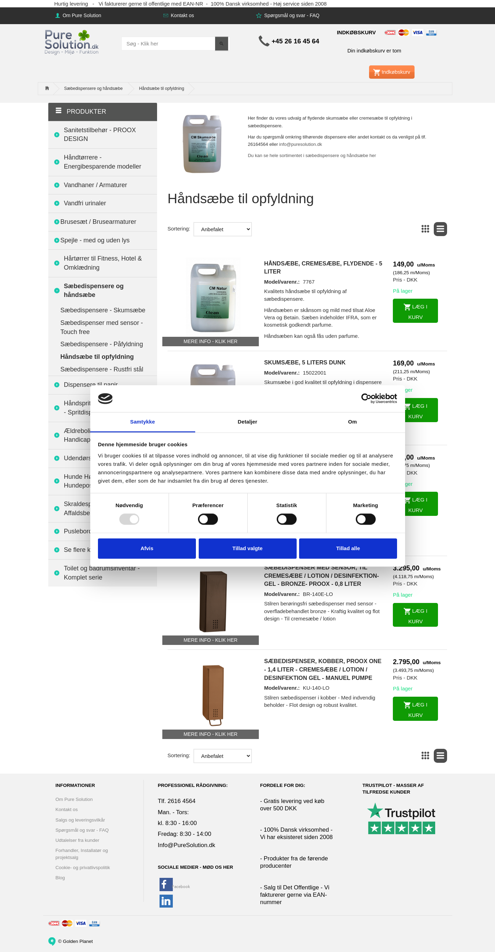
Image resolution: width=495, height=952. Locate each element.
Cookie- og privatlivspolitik (83, 867)
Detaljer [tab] (247, 422)
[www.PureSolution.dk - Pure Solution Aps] (72, 41)
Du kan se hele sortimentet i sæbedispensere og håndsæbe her (312, 155)
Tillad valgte (247, 548)
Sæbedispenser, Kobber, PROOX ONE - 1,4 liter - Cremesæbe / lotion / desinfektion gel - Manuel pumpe (323, 669)
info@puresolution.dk (300, 144)
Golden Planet (78, 941)
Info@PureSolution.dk (186, 845)
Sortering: (179, 229)
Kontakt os (181, 15)
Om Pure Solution (81, 15)
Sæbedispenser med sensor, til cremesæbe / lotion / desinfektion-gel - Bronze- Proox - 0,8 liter (321, 575)
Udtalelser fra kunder (77, 840)
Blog (60, 877)
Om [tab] (352, 422)
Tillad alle (348, 548)
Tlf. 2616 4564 (177, 801)
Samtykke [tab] (142, 422)
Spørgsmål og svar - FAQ (291, 15)
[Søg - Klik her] (221, 43)
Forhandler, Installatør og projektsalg (82, 854)
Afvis (147, 548)
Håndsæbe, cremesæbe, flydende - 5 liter (323, 267)
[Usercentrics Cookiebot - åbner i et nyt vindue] (366, 398)
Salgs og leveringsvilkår (80, 820)
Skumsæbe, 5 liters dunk (305, 362)
